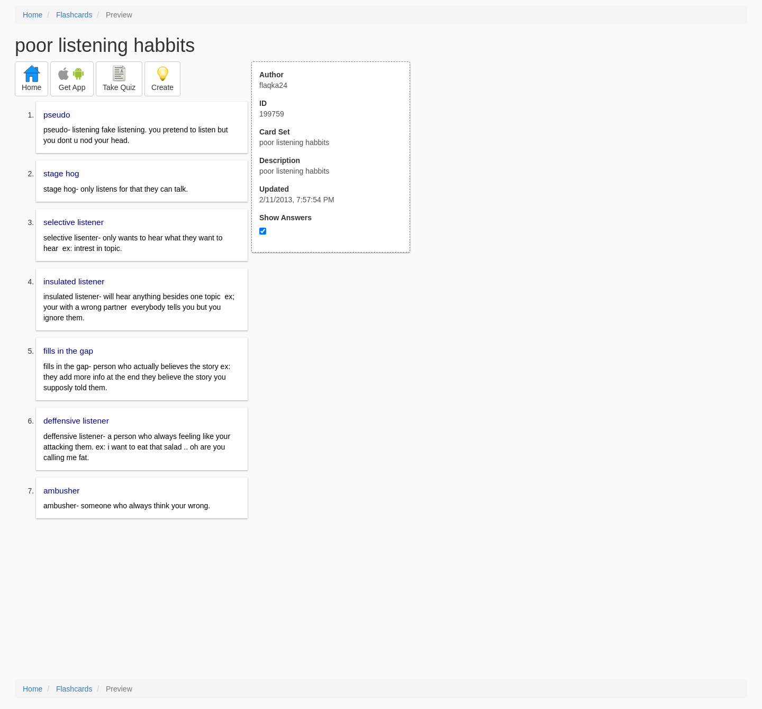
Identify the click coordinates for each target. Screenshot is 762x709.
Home (32, 15)
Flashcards (74, 15)
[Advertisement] (336, 356)
